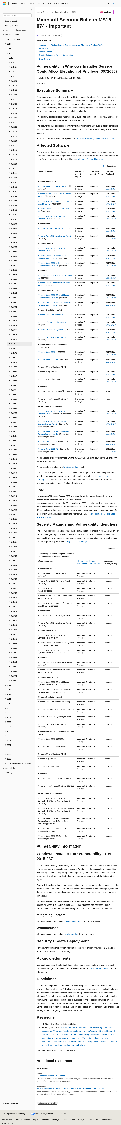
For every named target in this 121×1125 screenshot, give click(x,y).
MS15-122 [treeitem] (13, 122)
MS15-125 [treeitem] (13, 109)
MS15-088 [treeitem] (13, 279)
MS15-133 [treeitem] (13, 72)
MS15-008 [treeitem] (13, 648)
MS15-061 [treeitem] (13, 404)
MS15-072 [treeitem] (13, 353)
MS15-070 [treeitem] (13, 362)
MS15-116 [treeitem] (13, 150)
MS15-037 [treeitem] (13, 514)
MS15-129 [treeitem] (13, 90)
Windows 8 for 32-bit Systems (49, 315)
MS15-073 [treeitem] (13, 348)
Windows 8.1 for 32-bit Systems (50, 330)
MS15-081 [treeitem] (13, 311)
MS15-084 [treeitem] (13, 298)
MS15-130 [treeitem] (13, 86)
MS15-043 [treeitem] (13, 487)
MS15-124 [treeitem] (13, 113)
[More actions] (117, 12)
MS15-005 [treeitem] (13, 662)
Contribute (45, 1120)
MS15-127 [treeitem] (13, 99)
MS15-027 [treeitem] (13, 561)
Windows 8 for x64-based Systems (51, 322)
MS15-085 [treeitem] (13, 293)
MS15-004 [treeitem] (13, 667)
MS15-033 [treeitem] (13, 533)
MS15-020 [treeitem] (13, 593)
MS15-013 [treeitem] (13, 625)
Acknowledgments (99, 968)
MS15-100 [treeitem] (13, 224)
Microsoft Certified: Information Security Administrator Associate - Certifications (70, 1088)
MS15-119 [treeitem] (13, 136)
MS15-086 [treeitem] (13, 288)
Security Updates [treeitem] (12, 21)
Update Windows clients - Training (51, 1075)
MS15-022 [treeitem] (13, 584)
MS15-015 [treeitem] (13, 616)
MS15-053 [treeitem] (13, 441)
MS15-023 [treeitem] (13, 579)
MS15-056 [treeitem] (13, 427)
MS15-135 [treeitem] (13, 62)
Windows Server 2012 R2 (48, 359)
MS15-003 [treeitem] (13, 671)
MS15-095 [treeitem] (13, 247)
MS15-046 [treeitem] (13, 473)
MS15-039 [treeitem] (13, 505)
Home (48, 12)
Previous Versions (22, 1120)
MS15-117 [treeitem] (13, 145)
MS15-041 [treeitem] (13, 496)
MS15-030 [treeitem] (13, 547)
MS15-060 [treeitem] (13, 408)
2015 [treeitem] (11, 58)
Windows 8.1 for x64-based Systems (52, 337)
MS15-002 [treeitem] (13, 676)
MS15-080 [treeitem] (13, 316)
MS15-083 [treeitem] (13, 302)
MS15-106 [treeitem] (13, 196)
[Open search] (109, 3)
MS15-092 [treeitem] (13, 261)
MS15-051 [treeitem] (13, 450)
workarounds (71, 934)
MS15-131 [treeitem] (13, 81)
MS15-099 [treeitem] (13, 228)
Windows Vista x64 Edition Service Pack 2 (54, 236)
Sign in (115, 3)
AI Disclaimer (7, 1120)
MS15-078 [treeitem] (13, 325)
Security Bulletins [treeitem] (14, 39)
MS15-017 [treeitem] (13, 607)
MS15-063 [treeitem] (13, 394)
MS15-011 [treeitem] (13, 634)
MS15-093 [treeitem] (13, 256)
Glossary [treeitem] (8, 773)
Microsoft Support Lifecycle (90, 159)
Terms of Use (93, 1120)
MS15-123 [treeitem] (13, 118)
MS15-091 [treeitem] (13, 265)
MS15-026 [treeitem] (13, 565)
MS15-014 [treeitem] (13, 621)
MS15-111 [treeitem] (13, 173)
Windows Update (70, 467)
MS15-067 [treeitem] (13, 376)
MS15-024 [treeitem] (13, 574)
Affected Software (46, 52)
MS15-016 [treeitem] (13, 611)
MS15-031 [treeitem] (13, 542)
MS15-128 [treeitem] (13, 95)
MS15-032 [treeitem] (13, 538)
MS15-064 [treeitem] (13, 390)
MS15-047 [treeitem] (13, 468)
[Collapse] (31, 10)
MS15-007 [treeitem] (13, 653)
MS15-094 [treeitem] (13, 252)
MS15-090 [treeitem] (13, 270)
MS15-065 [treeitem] (13, 385)
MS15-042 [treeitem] (13, 491)
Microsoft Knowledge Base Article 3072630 (95, 138)
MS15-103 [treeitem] (13, 210)
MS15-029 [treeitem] (13, 551)
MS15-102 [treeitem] (13, 215)
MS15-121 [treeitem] (13, 127)
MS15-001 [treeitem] (13, 680)
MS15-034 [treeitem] (13, 528)
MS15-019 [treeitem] (13, 597)
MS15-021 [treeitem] (13, 588)
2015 (74, 12)
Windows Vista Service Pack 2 (50, 228)
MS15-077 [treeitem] (13, 330)
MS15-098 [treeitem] (13, 233)
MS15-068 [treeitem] (13, 371)
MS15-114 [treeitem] (13, 159)
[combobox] (17, 15)
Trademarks (106, 1120)
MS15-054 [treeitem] (13, 436)
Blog (34, 1120)
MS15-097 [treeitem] (13, 238)
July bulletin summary (76, 541)
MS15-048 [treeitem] (13, 464)
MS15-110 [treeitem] (13, 178)
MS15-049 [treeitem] (13, 459)
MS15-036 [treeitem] (13, 519)
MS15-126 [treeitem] (13, 104)
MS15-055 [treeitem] (13, 431)
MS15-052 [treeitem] (13, 445)
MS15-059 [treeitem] (13, 413)
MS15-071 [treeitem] (13, 358)
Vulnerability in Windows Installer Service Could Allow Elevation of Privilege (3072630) (72, 45)
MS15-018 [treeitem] (13, 602)
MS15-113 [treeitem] (13, 164)
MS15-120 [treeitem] (13, 132)
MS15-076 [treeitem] (13, 335)
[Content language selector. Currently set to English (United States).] (14, 1114)
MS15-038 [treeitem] (13, 510)
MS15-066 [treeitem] (13, 381)
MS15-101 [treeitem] (13, 219)
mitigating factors (72, 921)
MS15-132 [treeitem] (13, 76)
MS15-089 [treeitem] (13, 275)
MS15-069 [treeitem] (13, 367)
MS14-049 (110, 189)
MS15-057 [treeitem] (13, 422)
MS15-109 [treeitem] (13, 182)
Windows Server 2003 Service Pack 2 (52, 186)
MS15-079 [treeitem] (13, 321)
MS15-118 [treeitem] (13, 141)
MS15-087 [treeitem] (13, 284)
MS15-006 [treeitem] (13, 657)
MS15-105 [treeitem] (13, 201)
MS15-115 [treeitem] (13, 155)
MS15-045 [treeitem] (13, 478)
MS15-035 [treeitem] (13, 524)
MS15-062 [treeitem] (13, 399)
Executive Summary (46, 49)
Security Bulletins (61, 12)
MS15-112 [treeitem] (13, 169)
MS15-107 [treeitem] (13, 192)
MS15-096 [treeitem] (13, 242)
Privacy (55, 1120)
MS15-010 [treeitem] (13, 639)
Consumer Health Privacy (73, 1120)
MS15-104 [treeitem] (13, 205)
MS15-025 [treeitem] (13, 570)
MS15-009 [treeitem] (13, 644)
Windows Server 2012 (46, 352)
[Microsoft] (4, 3)
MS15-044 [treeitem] (13, 482)
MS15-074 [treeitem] (13, 344)
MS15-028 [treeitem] (13, 556)
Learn (39, 12)
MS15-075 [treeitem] (13, 339)
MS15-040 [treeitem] (13, 501)
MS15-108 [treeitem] (13, 187)
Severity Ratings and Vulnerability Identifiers (56, 55)
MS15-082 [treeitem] (13, 307)
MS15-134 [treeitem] (13, 67)
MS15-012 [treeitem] (13, 630)
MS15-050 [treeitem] (13, 455)
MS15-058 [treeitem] (13, 418)
